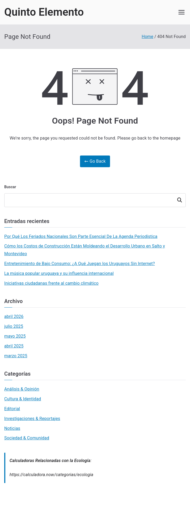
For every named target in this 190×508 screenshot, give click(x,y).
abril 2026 (13, 316)
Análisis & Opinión (21, 389)
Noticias (12, 428)
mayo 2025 (15, 336)
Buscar (10, 187)
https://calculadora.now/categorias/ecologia (51, 474)
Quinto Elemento (44, 12)
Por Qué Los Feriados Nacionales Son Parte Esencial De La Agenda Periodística (80, 236)
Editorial (12, 408)
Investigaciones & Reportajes (32, 418)
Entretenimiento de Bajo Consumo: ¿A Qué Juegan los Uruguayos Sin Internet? (79, 263)
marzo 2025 (15, 355)
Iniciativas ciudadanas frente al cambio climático (51, 283)
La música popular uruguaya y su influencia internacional (59, 273)
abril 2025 (13, 346)
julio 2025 (13, 326)
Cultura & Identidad (22, 398)
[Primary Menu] (181, 12)
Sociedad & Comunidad (26, 437)
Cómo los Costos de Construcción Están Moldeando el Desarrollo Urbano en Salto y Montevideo (84, 249)
